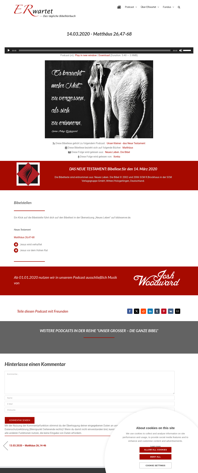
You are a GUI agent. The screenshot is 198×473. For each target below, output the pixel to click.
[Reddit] (143, 311)
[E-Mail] (177, 311)
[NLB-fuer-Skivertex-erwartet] (28, 163)
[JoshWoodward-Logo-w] (157, 270)
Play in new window (86, 55)
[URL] (89, 410)
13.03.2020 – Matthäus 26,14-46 (27, 445)
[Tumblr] (157, 311)
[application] (99, 50)
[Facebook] (129, 311)
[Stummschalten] (180, 50)
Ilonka (117, 156)
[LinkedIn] (150, 311)
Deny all (171, 457)
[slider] (95, 50)
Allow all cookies (140, 457)
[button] (179, 6)
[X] (136, 311)
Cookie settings (155, 465)
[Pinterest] (163, 311)
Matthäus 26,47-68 (24, 237)
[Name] (89, 398)
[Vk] (170, 311)
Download (104, 55)
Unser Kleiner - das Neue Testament (126, 143)
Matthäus (128, 147)
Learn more (155, 446)
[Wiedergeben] (8, 50)
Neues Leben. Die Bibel (117, 152)
